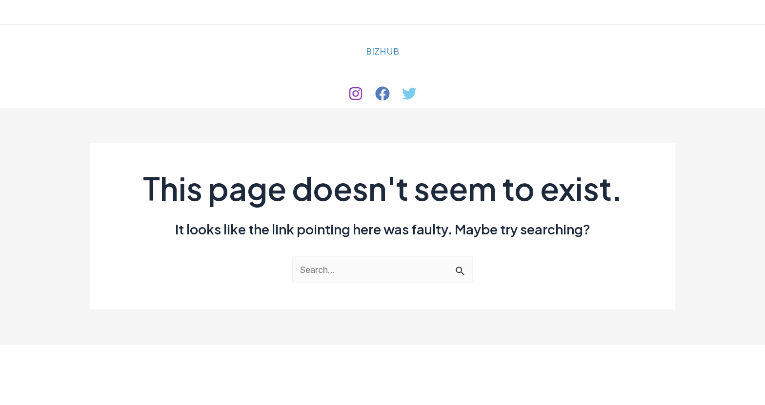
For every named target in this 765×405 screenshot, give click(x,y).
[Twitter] (409, 93)
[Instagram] (355, 93)
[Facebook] (382, 93)
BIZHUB (382, 51)
